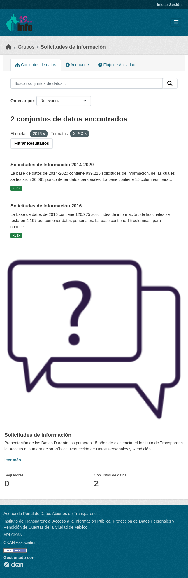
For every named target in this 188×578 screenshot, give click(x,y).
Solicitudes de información (73, 47)
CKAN (13, 564)
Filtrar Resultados (31, 143)
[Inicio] (9, 47)
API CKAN (12, 534)
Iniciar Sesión (169, 4)
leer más (12, 459)
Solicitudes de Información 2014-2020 (52, 164)
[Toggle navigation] (176, 22)
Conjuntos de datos (35, 64)
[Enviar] (170, 83)
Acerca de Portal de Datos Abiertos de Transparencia (51, 513)
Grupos (26, 47)
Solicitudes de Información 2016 (46, 205)
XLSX (16, 188)
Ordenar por (22, 100)
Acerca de (77, 64)
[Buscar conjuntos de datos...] (86, 83)
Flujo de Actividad (117, 64)
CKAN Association (20, 542)
